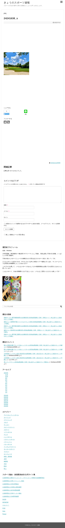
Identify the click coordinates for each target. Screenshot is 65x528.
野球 (5, 466)
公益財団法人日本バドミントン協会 (13, 481)
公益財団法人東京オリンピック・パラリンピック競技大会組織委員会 (23, 478)
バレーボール (8, 444)
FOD (3, 508)
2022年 (6, 399)
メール (6, 211)
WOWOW (5, 502)
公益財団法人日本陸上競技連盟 (11, 487)
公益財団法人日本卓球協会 (10, 484)
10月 (6, 376)
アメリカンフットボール (11, 415)
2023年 (6, 397)
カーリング (7, 417)
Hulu (3, 511)
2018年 (6, 406)
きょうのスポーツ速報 (17, 2)
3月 (6, 389)
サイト (6, 217)
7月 (6, 381)
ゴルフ (6, 422)
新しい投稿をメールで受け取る (15, 234)
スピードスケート (9, 427)
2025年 (6, 373)
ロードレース (8, 454)
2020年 (6, 402)
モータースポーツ (9, 449)
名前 (6, 205)
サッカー (6, 425)
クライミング (8, 420)
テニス (6, 434)
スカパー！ (5, 505)
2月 (6, 390)
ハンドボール (8, 437)
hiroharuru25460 (55, 163)
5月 (6, 385)
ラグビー (6, 451)
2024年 (6, 395)
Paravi (4, 514)
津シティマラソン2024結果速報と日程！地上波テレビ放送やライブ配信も (26, 362)
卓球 (5, 459)
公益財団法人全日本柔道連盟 (11, 490)
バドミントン (8, 442)
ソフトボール (8, 432)
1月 (6, 392)
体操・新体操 (8, 456)
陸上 (5, 468)
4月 (6, 387)
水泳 (5, 464)
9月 (6, 378)
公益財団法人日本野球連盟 (10, 496)
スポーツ (6, 429)
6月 (6, 383)
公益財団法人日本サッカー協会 (11, 493)
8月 (6, 380)
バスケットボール (9, 439)
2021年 (6, 400)
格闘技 (6, 461)
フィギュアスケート (10, 446)
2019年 (6, 404)
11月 (6, 374)
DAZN (4, 499)
